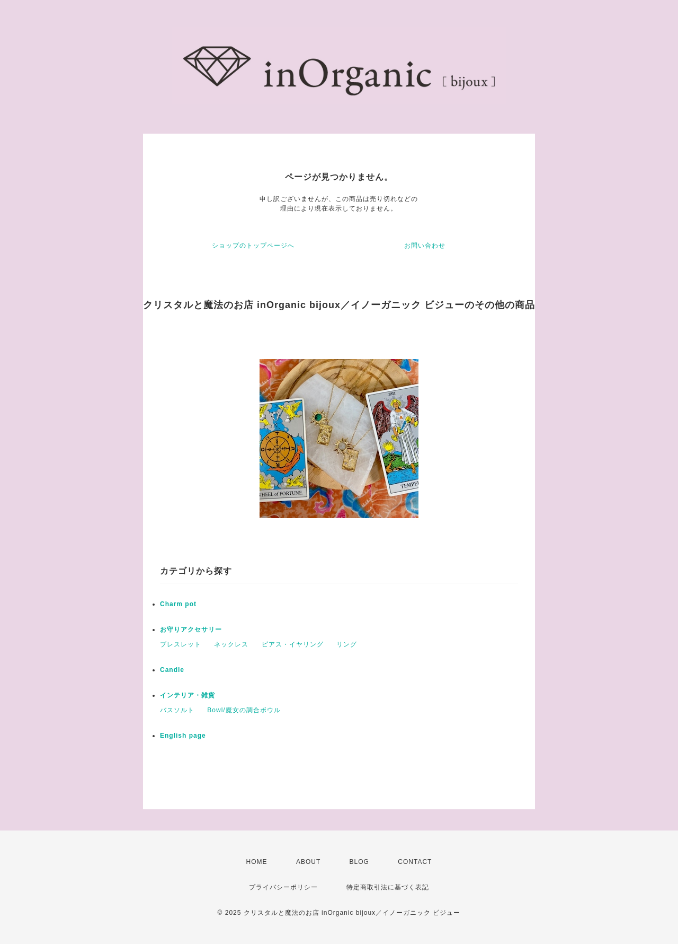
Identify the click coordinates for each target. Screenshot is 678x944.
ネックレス (231, 644)
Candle (172, 670)
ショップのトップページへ (253, 245)
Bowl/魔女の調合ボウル (243, 710)
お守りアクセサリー (191, 629)
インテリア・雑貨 (187, 695)
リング (346, 644)
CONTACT (415, 862)
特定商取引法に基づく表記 (387, 887)
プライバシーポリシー (283, 887)
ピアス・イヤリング (293, 644)
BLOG (359, 862)
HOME (256, 862)
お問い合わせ (424, 245)
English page (183, 735)
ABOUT (308, 862)
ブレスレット (180, 644)
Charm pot (178, 604)
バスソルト (177, 710)
